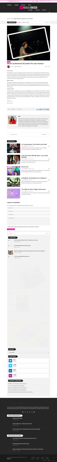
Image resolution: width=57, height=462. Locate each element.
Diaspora (9, 5)
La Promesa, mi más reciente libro (21, 256)
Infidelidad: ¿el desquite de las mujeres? (34, 178)
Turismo (16, 5)
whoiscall (10, 392)
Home (8, 18)
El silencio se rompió (25, 22)
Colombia (30, 10)
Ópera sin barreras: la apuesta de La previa (22, 423)
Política (44, 10)
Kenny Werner (13, 109)
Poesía (29, 5)
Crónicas (32, 458)
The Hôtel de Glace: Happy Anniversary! (33, 189)
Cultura (37, 10)
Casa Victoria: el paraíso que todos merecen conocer (26, 240)
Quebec (42, 457)
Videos (44, 460)
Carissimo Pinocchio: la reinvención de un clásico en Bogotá (26, 429)
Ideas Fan (9, 458)
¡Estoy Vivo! (24, 167)
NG (20, 66)
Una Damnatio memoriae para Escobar (22, 245)
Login (33, 1)
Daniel (9, 389)
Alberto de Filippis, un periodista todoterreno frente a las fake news (29, 251)
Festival (23, 5)
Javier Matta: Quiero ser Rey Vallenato (19, 387)
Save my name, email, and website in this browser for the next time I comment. (23, 226)
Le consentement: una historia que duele (34, 144)
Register (37, 1)
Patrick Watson (19, 109)
